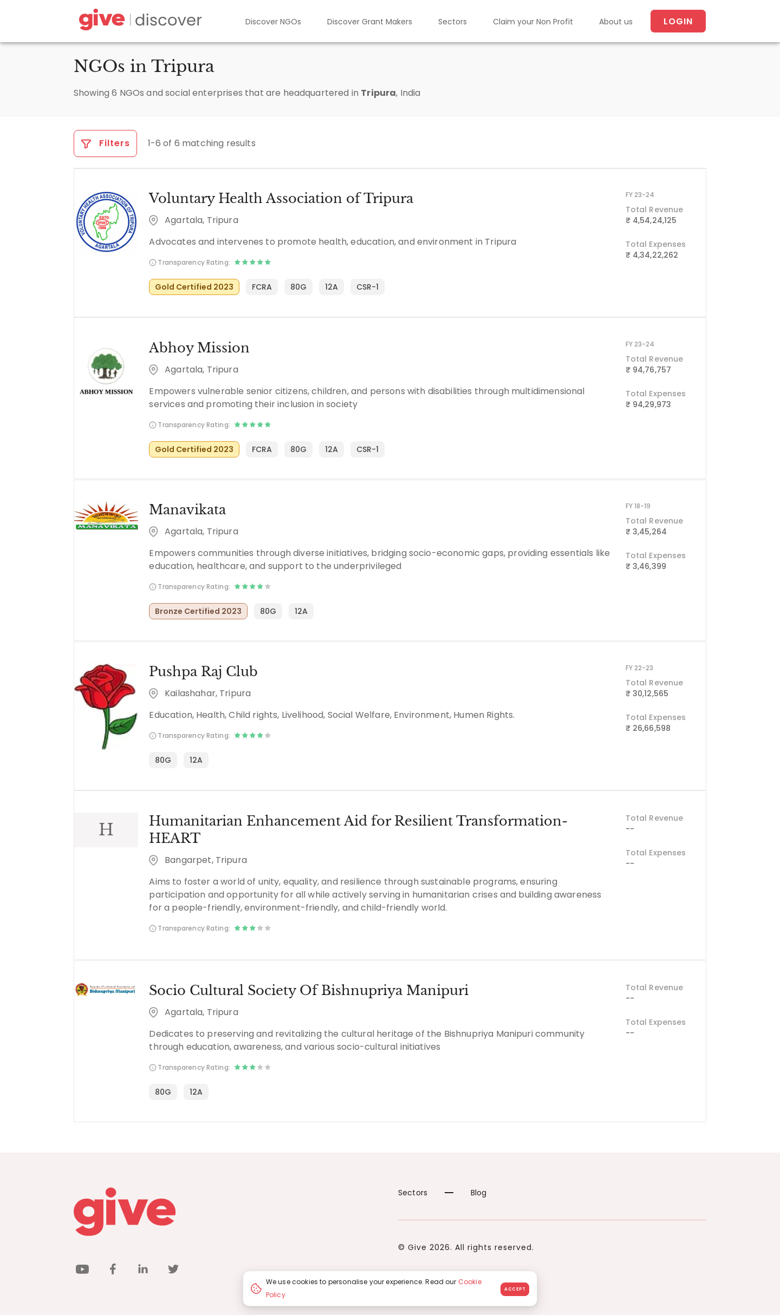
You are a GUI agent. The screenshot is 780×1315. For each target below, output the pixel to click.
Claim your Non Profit (533, 21)
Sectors (452, 21)
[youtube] (82, 1269)
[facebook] (112, 1269)
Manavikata (186, 509)
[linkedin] (143, 1269)
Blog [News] (466, 1191)
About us (616, 21)
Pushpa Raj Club (202, 671)
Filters (105, 143)
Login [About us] (678, 21)
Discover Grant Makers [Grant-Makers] (369, 21)
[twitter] (173, 1269)
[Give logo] (228, 1210)
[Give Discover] (139, 21)
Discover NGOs (273, 21)
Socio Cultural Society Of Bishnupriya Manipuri (308, 989)
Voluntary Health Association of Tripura (280, 198)
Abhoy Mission (198, 347)
